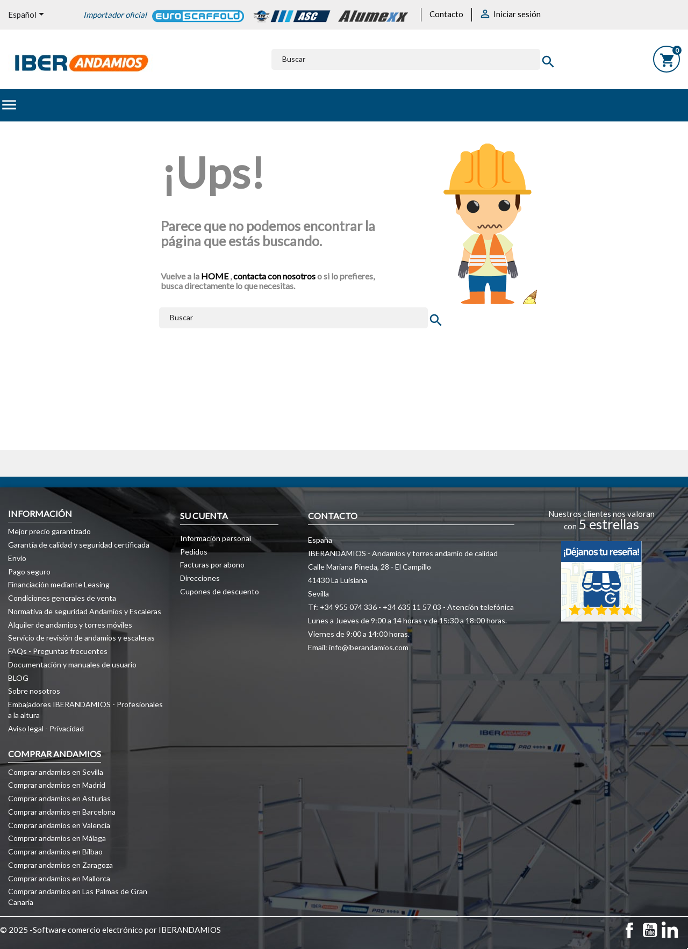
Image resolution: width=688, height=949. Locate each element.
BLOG (18, 677)
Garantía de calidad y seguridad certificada (78, 544)
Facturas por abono (212, 564)
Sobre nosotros (34, 690)
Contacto (446, 14)
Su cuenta (204, 516)
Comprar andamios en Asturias (59, 798)
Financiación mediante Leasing (59, 584)
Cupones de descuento (219, 591)
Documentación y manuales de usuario (72, 664)
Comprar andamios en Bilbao (55, 851)
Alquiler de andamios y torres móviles (70, 624)
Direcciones (200, 578)
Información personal (215, 538)
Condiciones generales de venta (62, 597)
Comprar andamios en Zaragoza (60, 864)
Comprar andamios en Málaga (57, 838)
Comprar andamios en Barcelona (62, 811)
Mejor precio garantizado (49, 531)
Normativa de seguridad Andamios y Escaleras (84, 611)
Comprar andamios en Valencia (59, 825)
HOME (215, 276)
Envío (17, 558)
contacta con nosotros (274, 276)
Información (40, 513)
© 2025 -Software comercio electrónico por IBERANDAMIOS (110, 929)
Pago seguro (29, 571)
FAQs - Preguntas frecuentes (58, 651)
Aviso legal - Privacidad (46, 728)
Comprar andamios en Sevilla (55, 772)
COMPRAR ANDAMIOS (54, 754)
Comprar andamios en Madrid (56, 784)
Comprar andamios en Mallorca (59, 878)
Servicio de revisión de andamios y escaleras (81, 637)
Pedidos (193, 551)
